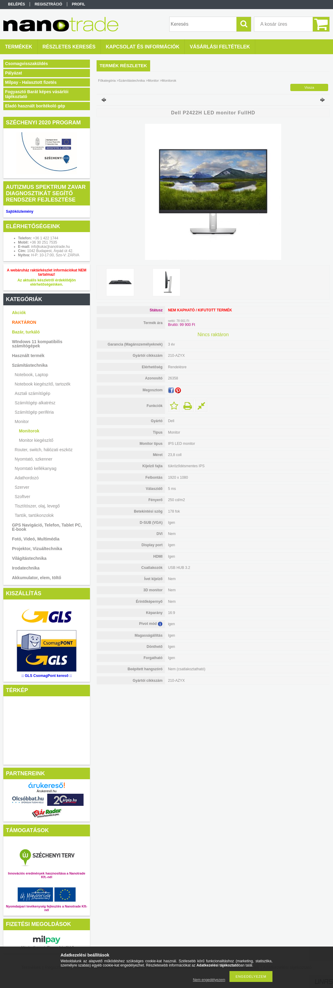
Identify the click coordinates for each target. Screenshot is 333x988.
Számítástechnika (30, 365)
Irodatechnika (25, 568)
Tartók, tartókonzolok (34, 515)
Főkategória (107, 80)
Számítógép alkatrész (35, 402)
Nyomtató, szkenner (33, 459)
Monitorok (29, 430)
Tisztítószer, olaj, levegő (37, 506)
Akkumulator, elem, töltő (36, 577)
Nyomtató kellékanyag (35, 468)
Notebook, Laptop (31, 374)
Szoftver (22, 496)
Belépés (16, 4)
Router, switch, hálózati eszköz (43, 449)
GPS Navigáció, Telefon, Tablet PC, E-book (47, 527)
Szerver (22, 487)
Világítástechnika (29, 558)
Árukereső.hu (46, 791)
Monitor (22, 421)
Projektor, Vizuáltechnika (37, 548)
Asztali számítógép (32, 393)
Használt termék (28, 355)
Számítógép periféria (34, 412)
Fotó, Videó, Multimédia (35, 539)
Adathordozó (26, 477)
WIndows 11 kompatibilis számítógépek (37, 343)
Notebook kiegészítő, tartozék (42, 384)
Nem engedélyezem (209, 980)
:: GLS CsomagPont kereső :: (46, 676)
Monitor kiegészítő (36, 440)
